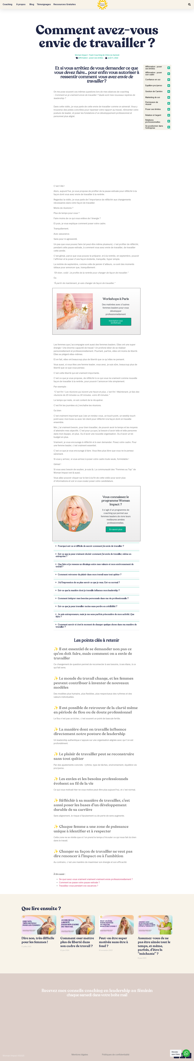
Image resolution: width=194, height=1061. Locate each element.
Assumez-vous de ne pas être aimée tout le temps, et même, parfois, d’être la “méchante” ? (154, 946)
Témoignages (44, 4)
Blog (32, 4)
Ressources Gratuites (65, 4)
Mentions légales (80, 1054)
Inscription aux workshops (116, 322)
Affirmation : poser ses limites (90, 58)
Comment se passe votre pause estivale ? (79, 882)
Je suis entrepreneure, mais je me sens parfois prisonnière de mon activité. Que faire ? (95, 615)
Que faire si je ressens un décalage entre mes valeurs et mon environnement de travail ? (95, 565)
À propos (21, 4)
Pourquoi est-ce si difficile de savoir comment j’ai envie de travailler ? (91, 546)
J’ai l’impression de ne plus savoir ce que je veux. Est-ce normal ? (89, 582)
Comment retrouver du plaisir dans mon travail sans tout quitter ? (89, 574)
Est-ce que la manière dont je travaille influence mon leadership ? (89, 590)
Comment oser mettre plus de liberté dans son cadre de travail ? (77, 942)
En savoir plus (115, 529)
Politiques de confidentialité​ (115, 1054)
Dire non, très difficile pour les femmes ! (38, 940)
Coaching (8, 4)
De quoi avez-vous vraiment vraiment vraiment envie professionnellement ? (96, 879)
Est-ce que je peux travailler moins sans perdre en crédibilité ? (87, 606)
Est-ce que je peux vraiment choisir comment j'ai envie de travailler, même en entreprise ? (93, 555)
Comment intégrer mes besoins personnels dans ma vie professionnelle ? (93, 598)
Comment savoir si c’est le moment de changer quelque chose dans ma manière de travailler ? (96, 625)
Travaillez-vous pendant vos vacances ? (78, 885)
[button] (189, 4)
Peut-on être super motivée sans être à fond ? (113, 942)
